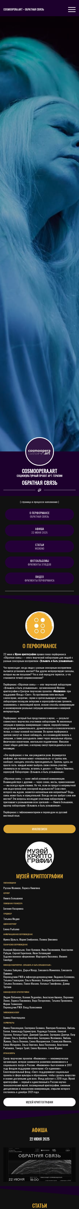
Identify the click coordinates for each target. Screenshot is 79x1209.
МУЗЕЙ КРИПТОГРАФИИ (39, 1102)
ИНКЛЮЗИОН (39, 829)
